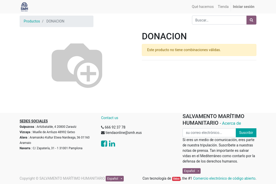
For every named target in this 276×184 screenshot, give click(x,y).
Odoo (176, 178)
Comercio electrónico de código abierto (224, 178)
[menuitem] (203, 7)
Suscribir (246, 133)
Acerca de (231, 123)
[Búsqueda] (251, 20)
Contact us (109, 118)
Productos (32, 21)
